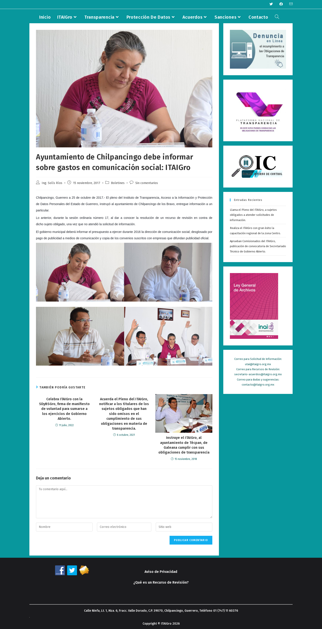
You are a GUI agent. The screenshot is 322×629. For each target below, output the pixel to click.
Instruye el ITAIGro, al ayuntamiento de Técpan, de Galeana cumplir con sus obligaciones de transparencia (183, 445)
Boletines (118, 183)
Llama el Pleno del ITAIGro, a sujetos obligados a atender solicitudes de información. (253, 215)
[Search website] (277, 17)
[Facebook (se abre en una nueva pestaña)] (281, 4)
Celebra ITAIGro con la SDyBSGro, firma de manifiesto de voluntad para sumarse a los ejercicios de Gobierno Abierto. (64, 409)
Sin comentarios (146, 183)
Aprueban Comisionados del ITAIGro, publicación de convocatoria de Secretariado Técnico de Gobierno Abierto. (258, 246)
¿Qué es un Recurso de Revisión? (161, 582)
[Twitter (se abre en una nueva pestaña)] (271, 4)
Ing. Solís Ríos (52, 183)
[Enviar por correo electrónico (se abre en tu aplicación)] (289, 4)
